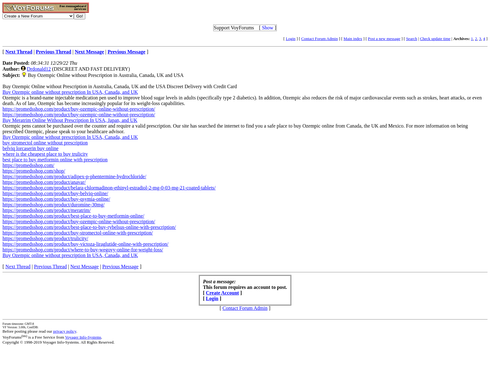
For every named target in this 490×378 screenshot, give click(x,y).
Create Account (222, 292)
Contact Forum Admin (319, 38)
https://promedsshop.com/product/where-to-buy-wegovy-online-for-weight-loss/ (82, 249)
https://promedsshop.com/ (28, 165)
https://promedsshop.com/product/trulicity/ (45, 238)
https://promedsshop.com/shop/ (33, 171)
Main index (352, 38)
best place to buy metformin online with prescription (55, 159)
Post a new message (384, 38)
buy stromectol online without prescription (45, 142)
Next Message (84, 266)
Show (267, 27)
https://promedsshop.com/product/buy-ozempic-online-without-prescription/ (78, 109)
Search (411, 38)
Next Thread (17, 266)
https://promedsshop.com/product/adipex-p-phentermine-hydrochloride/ (74, 176)
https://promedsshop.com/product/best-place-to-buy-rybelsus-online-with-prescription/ (89, 227)
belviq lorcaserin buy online (30, 148)
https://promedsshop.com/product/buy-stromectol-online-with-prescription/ (77, 232)
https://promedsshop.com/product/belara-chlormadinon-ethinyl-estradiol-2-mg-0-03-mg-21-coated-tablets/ (109, 187)
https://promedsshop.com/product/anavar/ (44, 182)
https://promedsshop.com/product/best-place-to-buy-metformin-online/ (73, 216)
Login (290, 38)
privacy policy (64, 331)
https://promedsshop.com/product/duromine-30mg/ (53, 204)
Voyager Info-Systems (83, 337)
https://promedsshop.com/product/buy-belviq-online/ (55, 193)
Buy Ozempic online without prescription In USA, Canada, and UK (70, 92)
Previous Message (120, 266)
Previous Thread (50, 266)
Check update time (435, 38)
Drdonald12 (39, 69)
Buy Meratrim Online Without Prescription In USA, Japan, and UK (69, 120)
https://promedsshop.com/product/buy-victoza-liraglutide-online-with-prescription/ (85, 244)
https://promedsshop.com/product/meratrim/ (46, 210)
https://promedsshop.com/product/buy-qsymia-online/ (56, 199)
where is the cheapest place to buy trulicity (45, 154)
